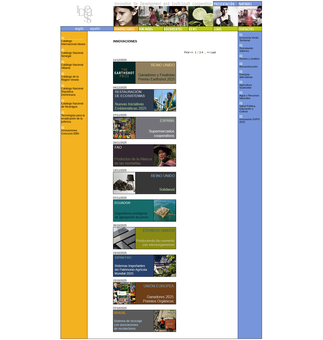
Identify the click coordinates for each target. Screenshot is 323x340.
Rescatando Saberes (246, 49)
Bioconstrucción (248, 66)
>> (208, 52)
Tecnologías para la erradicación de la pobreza (73, 118)
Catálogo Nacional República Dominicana (72, 91)
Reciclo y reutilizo (249, 58)
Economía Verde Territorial (248, 39)
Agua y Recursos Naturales (249, 97)
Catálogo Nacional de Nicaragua (72, 105)
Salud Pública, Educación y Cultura (247, 109)
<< (191, 52)
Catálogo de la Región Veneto (70, 78)
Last (213, 52)
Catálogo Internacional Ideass (73, 42)
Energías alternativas (246, 75)
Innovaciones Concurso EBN (70, 132)
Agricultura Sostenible (245, 86)
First (186, 52)
